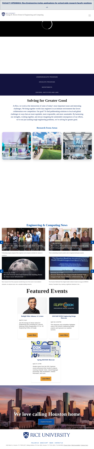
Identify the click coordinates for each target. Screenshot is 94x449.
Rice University (10, 13)
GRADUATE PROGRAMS (47, 82)
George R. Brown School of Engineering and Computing (25, 15)
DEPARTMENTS (47, 87)
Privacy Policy (67, 445)
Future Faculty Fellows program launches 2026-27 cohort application (23, 247)
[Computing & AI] (77, 146)
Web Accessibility (76, 445)
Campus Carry (84, 445)
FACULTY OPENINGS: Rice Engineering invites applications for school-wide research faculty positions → (47, 5)
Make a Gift (44, 443)
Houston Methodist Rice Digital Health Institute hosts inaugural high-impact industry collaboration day (68, 276)
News (51, 443)
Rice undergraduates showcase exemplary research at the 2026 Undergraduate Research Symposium (69, 247)
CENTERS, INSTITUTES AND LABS (47, 92)
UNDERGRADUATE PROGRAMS (47, 77)
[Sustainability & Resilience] (47, 146)
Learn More (32, 335)
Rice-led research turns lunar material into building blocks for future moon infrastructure (23, 276)
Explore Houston (46, 422)
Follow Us (35, 443)
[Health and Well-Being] (16, 146)
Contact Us (59, 443)
